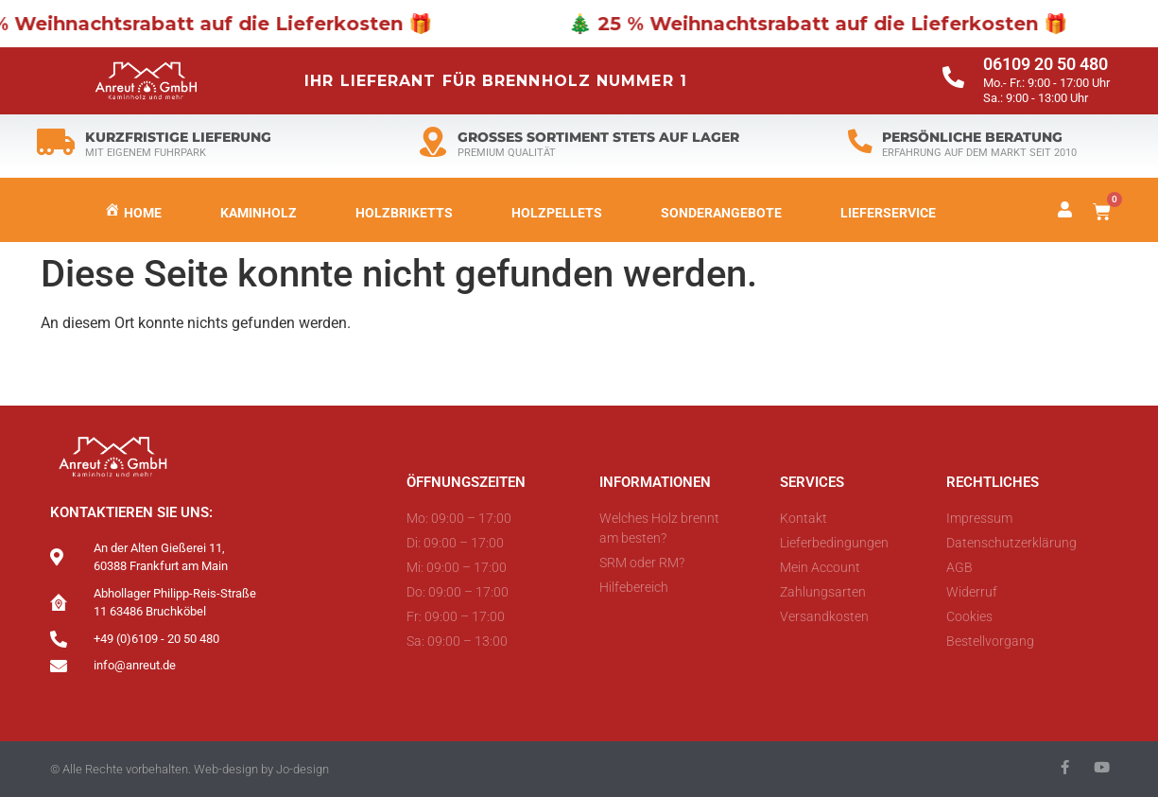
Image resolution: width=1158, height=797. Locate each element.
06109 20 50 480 (1045, 64)
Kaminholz (258, 212)
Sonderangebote (721, 212)
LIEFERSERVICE (888, 212)
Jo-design (302, 769)
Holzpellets (556, 212)
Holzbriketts (404, 212)
